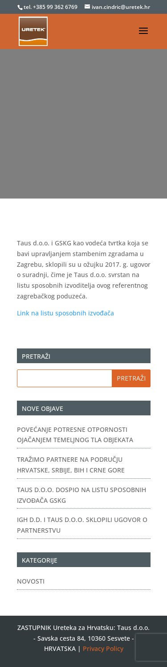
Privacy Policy (103, 648)
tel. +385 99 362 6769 (51, 7)
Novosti (31, 581)
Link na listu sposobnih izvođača (65, 313)
